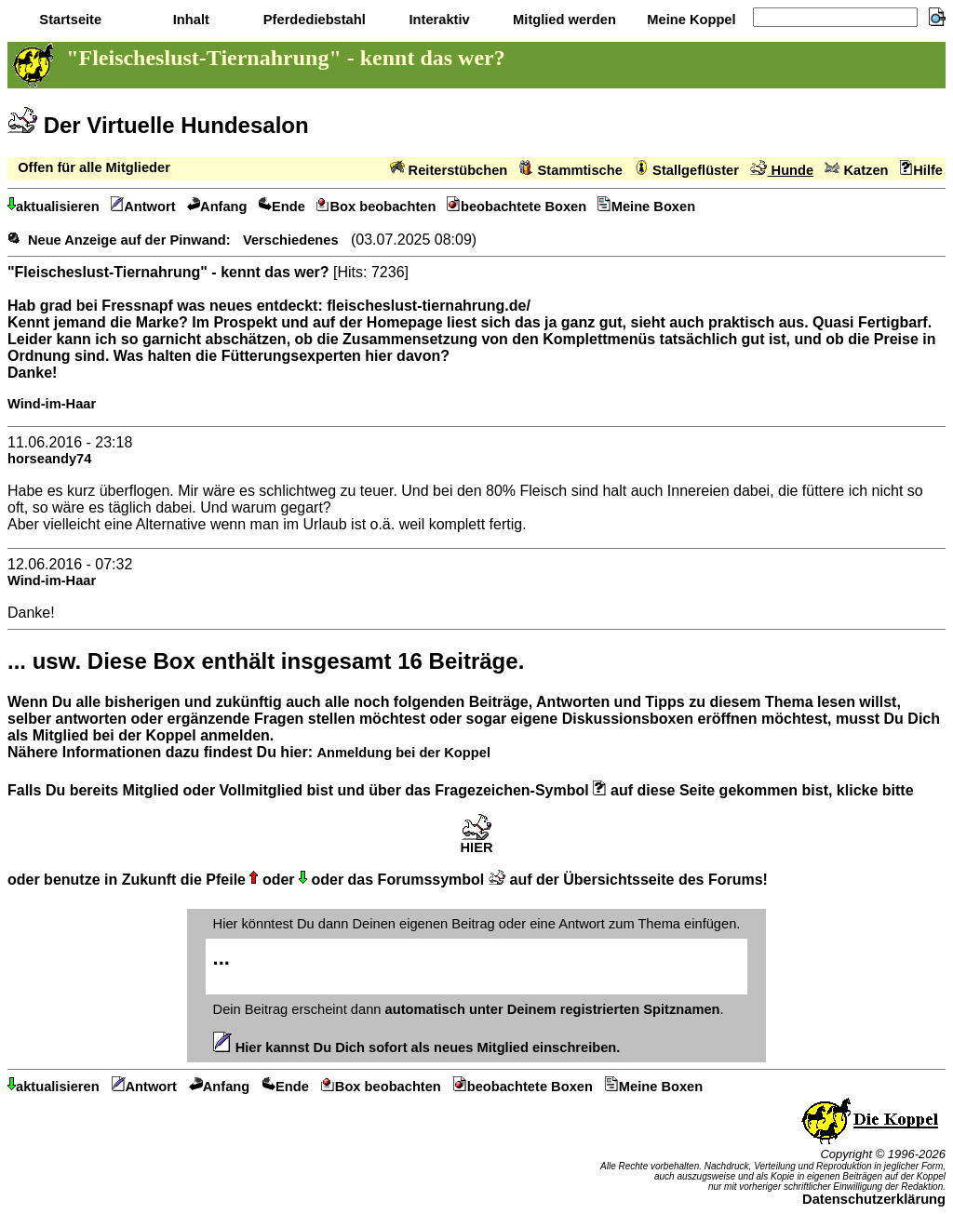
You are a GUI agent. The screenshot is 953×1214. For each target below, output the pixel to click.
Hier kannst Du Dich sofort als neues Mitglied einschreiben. (417, 1047)
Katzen (856, 170)
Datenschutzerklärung (874, 1199)
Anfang (217, 206)
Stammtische (571, 170)
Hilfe (921, 170)
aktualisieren (53, 206)
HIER (476, 841)
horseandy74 (49, 458)
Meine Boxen (646, 206)
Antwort (143, 206)
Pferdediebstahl (313, 19)
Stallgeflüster (686, 170)
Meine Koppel (689, 19)
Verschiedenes (291, 240)
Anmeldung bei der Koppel (403, 752)
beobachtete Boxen (516, 206)
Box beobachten (376, 206)
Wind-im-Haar (51, 403)
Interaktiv (437, 19)
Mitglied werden (562, 19)
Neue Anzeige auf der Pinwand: (129, 240)
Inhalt (189, 19)
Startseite (68, 19)
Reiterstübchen (449, 170)
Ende (282, 206)
